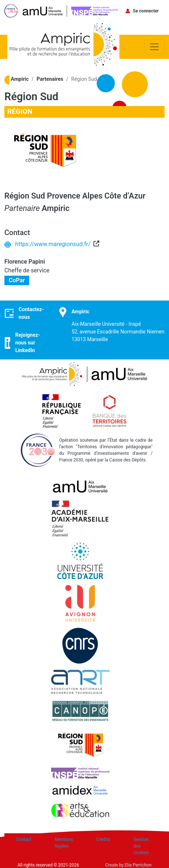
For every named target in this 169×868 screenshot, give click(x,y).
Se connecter (146, 11)
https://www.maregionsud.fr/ (53, 244)
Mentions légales (64, 843)
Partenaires (50, 79)
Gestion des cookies (141, 846)
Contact (23, 839)
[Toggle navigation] (154, 46)
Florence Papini (24, 261)
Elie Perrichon (138, 865)
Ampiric (20, 79)
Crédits (103, 839)
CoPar (17, 280)
